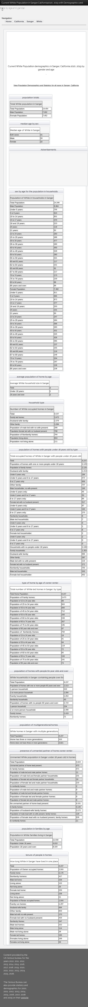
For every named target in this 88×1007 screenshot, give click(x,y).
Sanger (30, 21)
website (24, 997)
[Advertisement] (46, 47)
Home (9, 21)
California (19, 21)
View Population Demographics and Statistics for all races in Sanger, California (46, 85)
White (39, 21)
